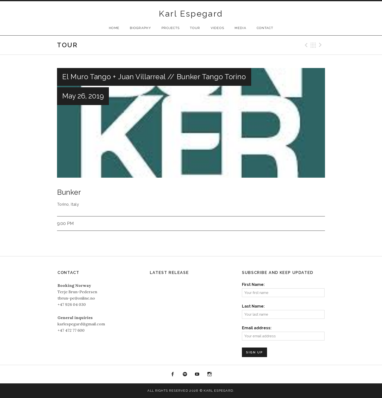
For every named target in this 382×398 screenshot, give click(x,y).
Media (240, 28)
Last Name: (253, 306)
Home (114, 28)
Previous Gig (305, 45)
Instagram (209, 374)
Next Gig (321, 45)
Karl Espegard (191, 14)
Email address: (256, 328)
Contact (265, 28)
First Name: (253, 284)
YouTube (197, 374)
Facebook (172, 374)
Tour (195, 28)
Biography (140, 28)
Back (313, 45)
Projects (171, 28)
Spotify (185, 374)
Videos (217, 28)
